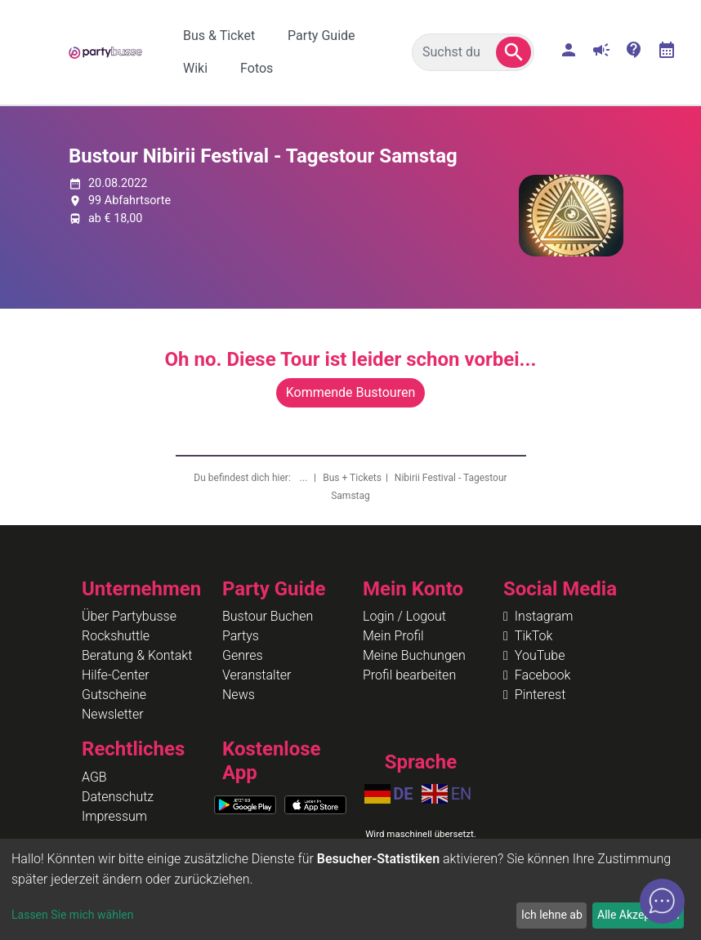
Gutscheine (114, 694)
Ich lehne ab (552, 914)
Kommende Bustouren (350, 392)
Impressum (114, 816)
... (305, 477)
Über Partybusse (129, 616)
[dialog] (350, 889)
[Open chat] (662, 901)
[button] (513, 52)
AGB (94, 777)
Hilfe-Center (116, 675)
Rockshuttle (116, 636)
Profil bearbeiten (409, 675)
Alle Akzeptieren (638, 914)
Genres (242, 655)
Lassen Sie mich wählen (72, 914)
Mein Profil (393, 636)
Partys (240, 636)
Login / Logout (404, 616)
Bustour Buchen (267, 616)
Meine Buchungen (414, 655)
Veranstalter (256, 675)
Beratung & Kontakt (137, 655)
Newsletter (113, 714)
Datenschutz (118, 796)
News (238, 694)
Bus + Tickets (352, 477)
